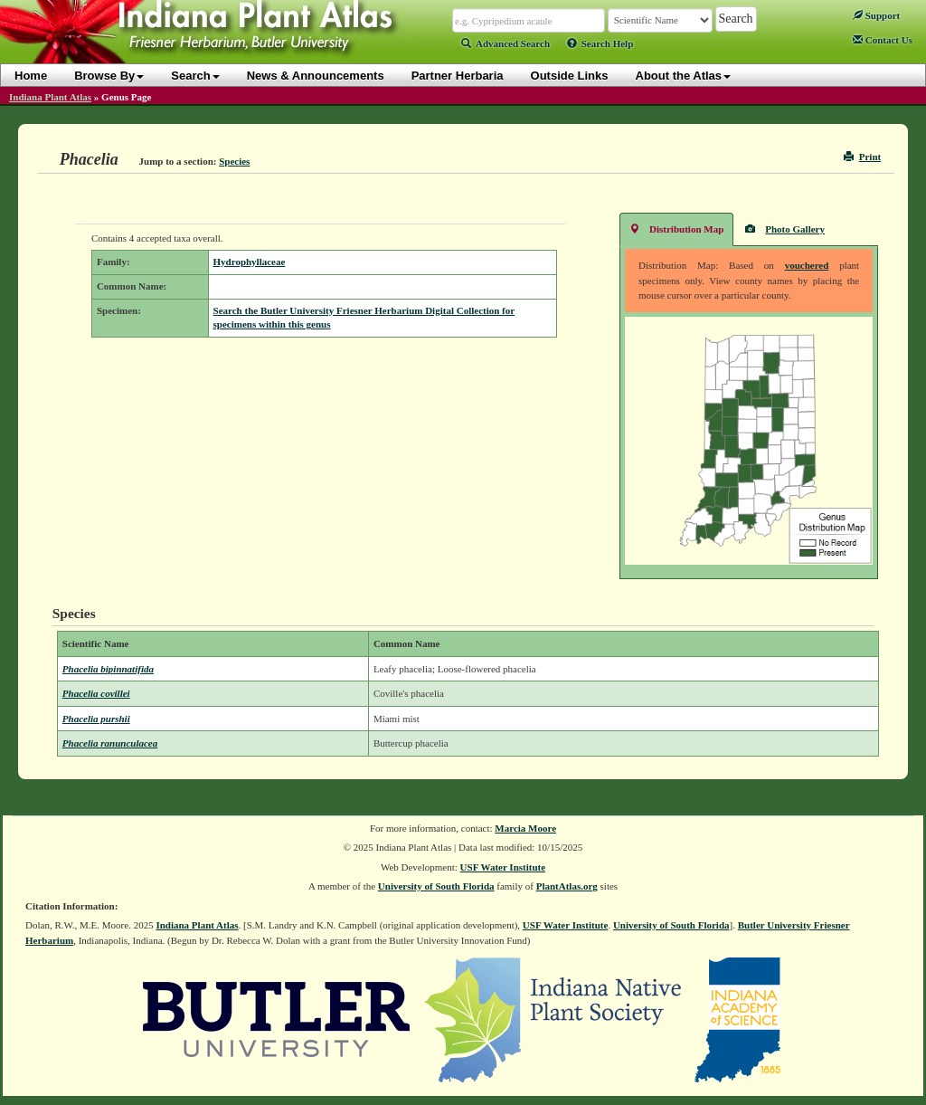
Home (30, 75)
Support (876, 15)
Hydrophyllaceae (249, 261)
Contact (882, 39)
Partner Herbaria (457, 75)
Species (234, 161)
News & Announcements (315, 75)
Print (862, 156)
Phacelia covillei (96, 693)
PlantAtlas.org (567, 886)
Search (195, 75)
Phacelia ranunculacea (109, 743)
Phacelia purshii (96, 718)
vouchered (807, 265)
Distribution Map (676, 228)
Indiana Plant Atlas (50, 96)
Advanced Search (505, 43)
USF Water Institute (503, 867)
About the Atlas (684, 75)
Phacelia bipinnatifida (108, 668)
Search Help (600, 43)
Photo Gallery (785, 228)
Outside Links (570, 75)
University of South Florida (436, 886)
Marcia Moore (525, 828)
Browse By (109, 75)
